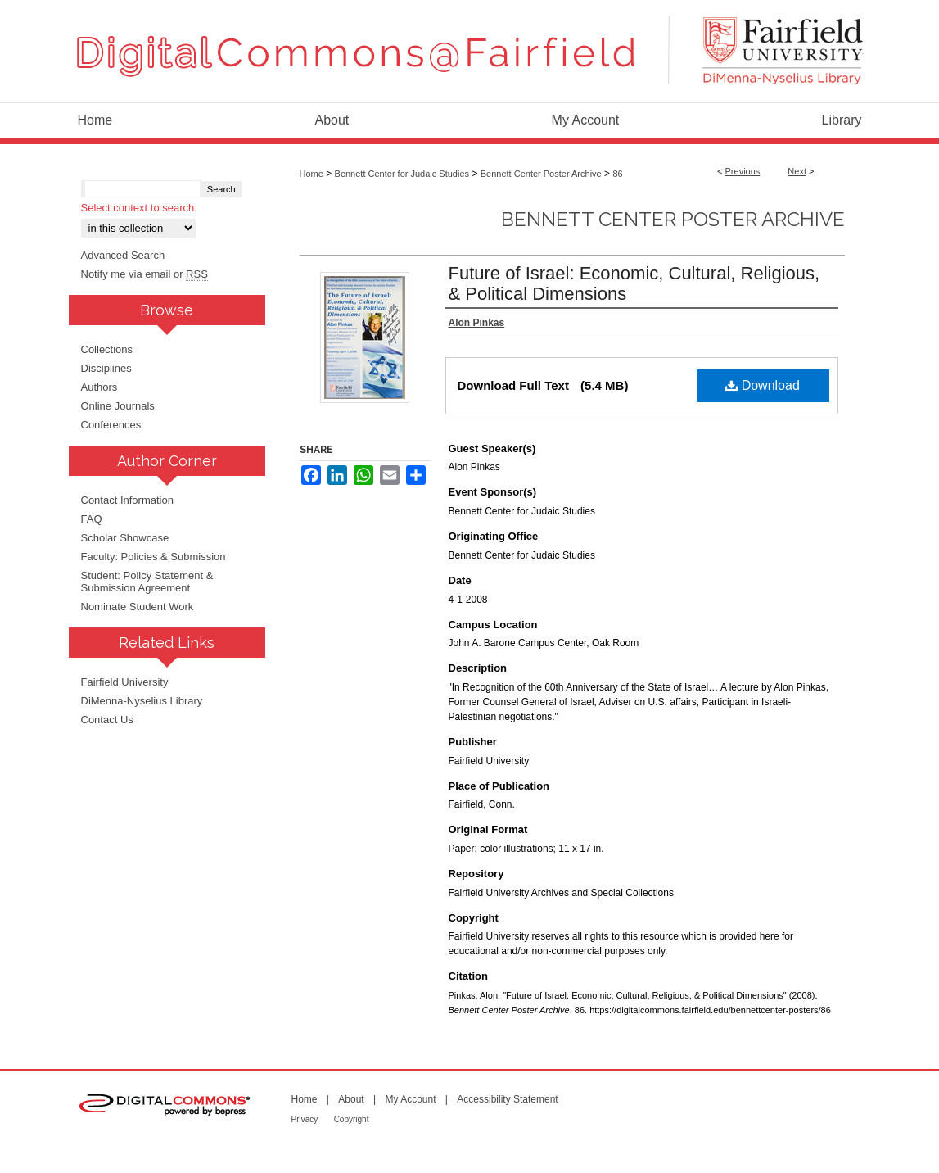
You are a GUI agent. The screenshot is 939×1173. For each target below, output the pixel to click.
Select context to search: (139, 208)
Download (762, 385)
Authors (99, 387)
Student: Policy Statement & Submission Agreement (147, 581)
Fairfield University (125, 682)
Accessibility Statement (507, 1099)
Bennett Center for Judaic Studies (402, 174)
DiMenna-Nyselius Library (142, 701)
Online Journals (118, 406)
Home (311, 174)
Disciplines (106, 368)
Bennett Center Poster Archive (541, 174)
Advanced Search (123, 255)
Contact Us (107, 719)
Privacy (304, 1119)
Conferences (111, 425)
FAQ (91, 519)
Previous (743, 171)
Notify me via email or (144, 274)
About (350, 1099)
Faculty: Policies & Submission (153, 556)
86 (617, 174)
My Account (410, 1099)
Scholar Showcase (125, 538)
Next (797, 171)
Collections (107, 349)
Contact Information (127, 500)
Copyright (351, 1119)
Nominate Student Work (137, 606)
